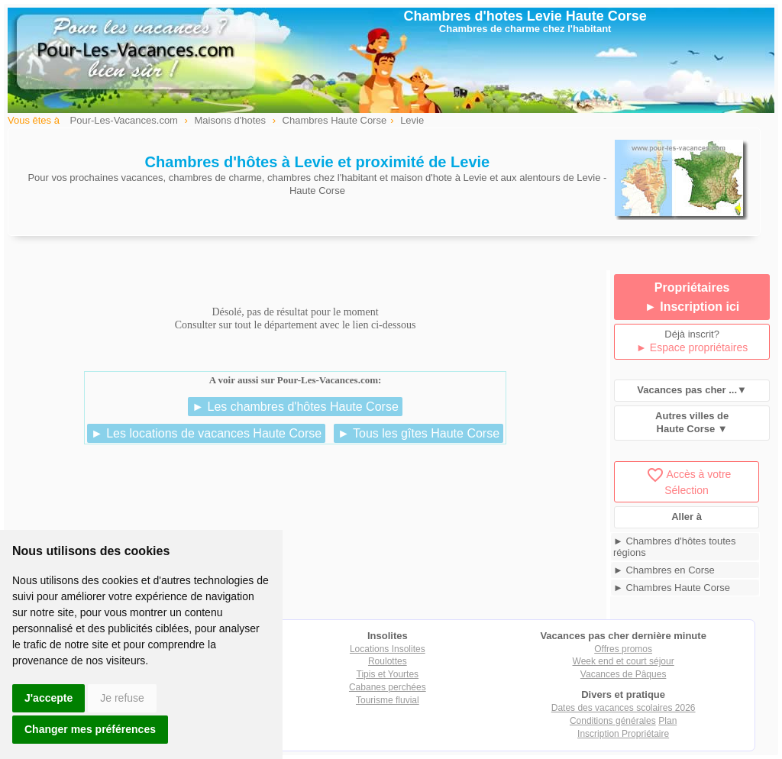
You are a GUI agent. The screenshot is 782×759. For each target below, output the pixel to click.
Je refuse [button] (122, 698)
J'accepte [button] (48, 698)
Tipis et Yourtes (388, 674)
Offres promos (623, 649)
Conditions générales (613, 720)
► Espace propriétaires (692, 347)
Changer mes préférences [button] (90, 729)
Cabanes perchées (387, 687)
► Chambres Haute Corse (671, 587)
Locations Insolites (387, 649)
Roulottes (387, 661)
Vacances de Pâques (623, 674)
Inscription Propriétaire (623, 733)
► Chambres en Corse (664, 570)
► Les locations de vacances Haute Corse (206, 433)
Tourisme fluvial (387, 700)
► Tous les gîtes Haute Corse (418, 433)
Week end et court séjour (623, 661)
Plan (667, 720)
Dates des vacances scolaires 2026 (623, 707)
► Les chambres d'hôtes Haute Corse (295, 406)
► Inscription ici (692, 306)
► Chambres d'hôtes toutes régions (674, 546)
